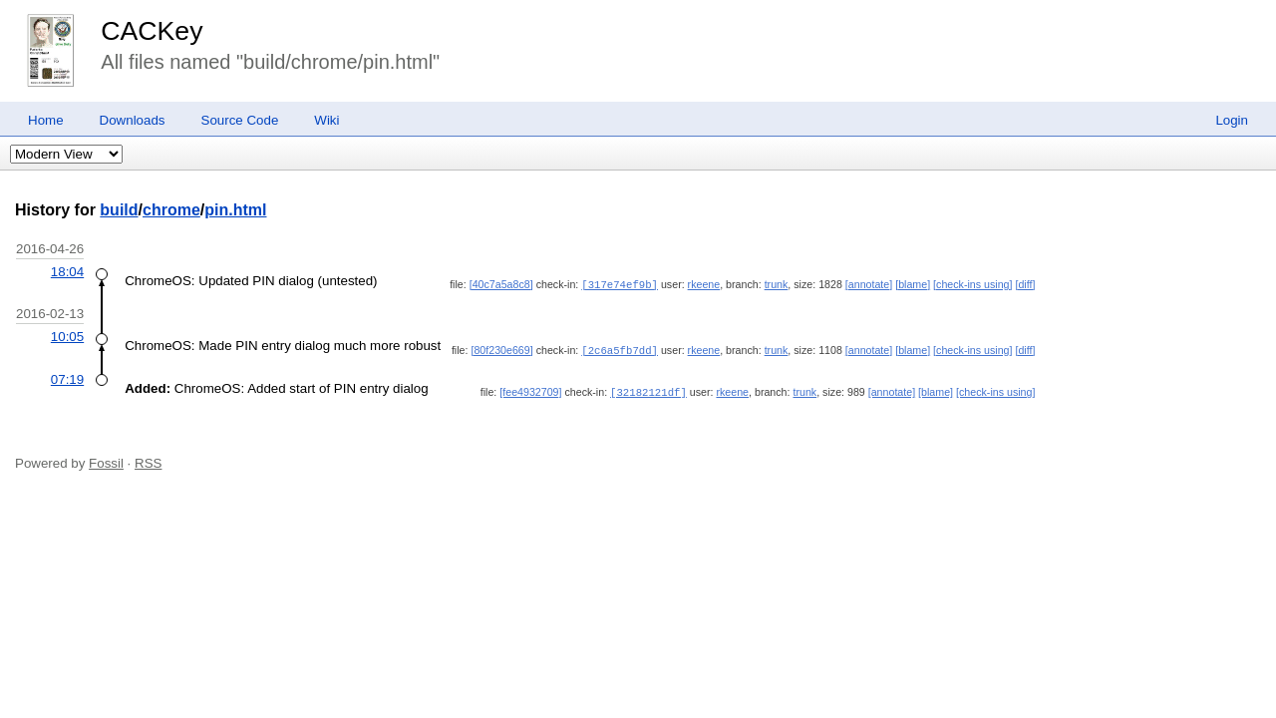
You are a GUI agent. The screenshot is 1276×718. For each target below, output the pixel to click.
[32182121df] (648, 390)
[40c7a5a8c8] (501, 284)
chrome (171, 209)
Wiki (326, 120)
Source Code (240, 120)
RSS (148, 460)
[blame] (912, 284)
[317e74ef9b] (619, 284)
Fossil (106, 460)
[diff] (1025, 284)
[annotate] (868, 284)
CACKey (151, 31)
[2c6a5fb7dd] (619, 349)
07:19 (67, 377)
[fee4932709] (530, 390)
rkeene (704, 284)
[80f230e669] (501, 349)
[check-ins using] (972, 284)
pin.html (235, 209)
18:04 (67, 271)
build (119, 209)
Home (46, 120)
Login (1231, 120)
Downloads (132, 120)
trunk (777, 284)
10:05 (67, 335)
